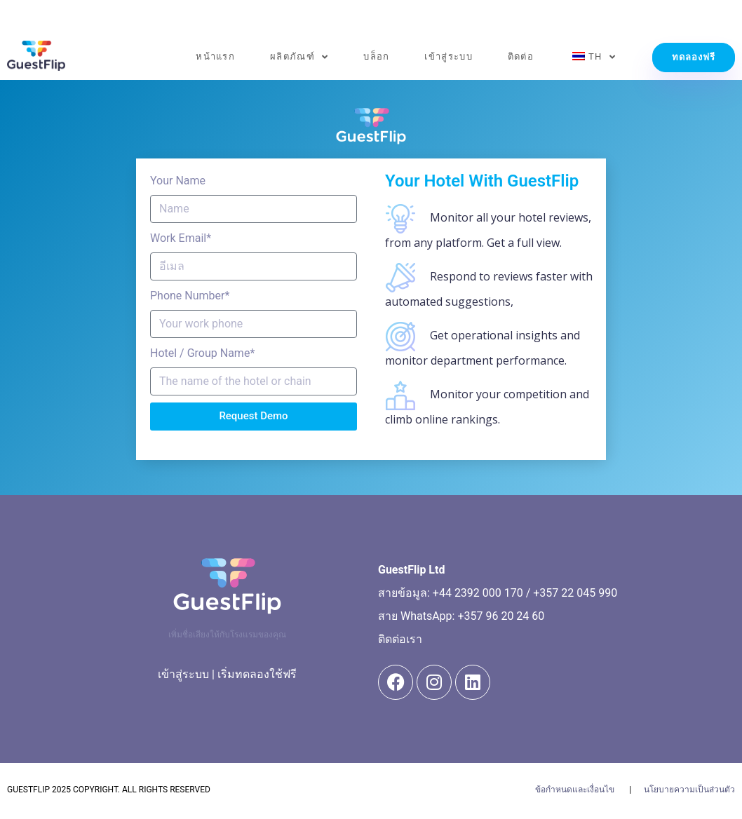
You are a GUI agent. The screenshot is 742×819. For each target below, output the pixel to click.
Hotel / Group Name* (202, 353)
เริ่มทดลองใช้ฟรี (257, 674)
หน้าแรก (215, 56)
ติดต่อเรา (400, 639)
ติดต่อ (521, 56)
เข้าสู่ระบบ (448, 56)
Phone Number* (189, 295)
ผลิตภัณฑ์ (299, 57)
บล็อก (376, 56)
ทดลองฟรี (693, 57)
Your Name (177, 180)
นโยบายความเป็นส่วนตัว (689, 789)
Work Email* (180, 238)
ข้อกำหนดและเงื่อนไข (574, 789)
